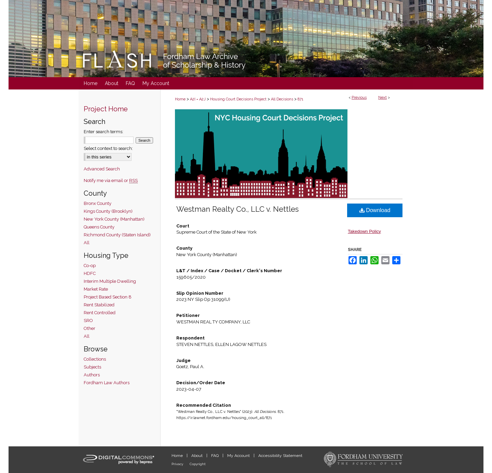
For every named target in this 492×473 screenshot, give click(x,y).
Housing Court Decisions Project (238, 99)
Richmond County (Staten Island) (117, 234)
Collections (95, 359)
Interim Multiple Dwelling (110, 281)
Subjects (92, 367)
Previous (359, 97)
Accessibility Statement (280, 455)
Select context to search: (108, 148)
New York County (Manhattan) (114, 219)
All (87, 242)
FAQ (215, 455)
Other (89, 328)
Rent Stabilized (99, 304)
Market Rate (96, 289)
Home (180, 99)
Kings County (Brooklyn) (108, 211)
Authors (92, 374)
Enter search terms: (103, 131)
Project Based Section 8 (108, 297)
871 (300, 99)
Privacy (178, 464)
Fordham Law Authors (106, 382)
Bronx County (97, 203)
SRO (88, 320)
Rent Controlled (99, 312)
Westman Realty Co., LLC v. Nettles (237, 209)
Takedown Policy (364, 231)
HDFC (90, 273)
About (197, 455)
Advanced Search (102, 168)
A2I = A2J (198, 99)
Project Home (106, 109)
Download (375, 210)
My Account (239, 455)
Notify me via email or (111, 180)
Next (382, 97)
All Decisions (282, 99)
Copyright (198, 464)
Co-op (90, 265)
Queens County (99, 226)
